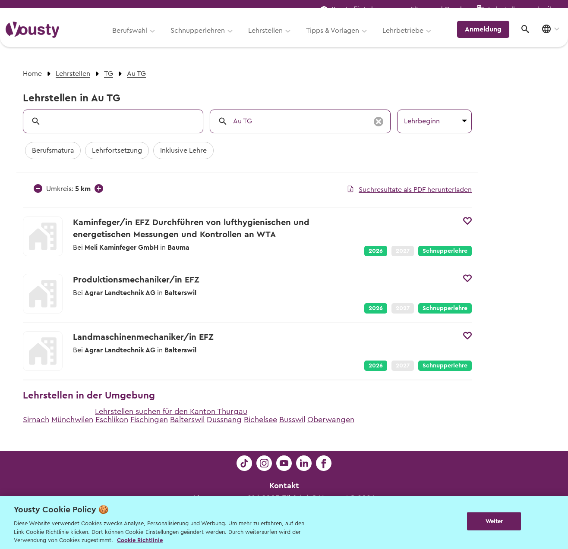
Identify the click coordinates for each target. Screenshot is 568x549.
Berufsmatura (53, 150)
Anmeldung (487, 36)
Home (32, 73)
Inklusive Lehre (183, 150)
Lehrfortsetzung (117, 150)
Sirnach (36, 420)
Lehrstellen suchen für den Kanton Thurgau (171, 411)
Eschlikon (111, 420)
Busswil (292, 420)
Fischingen (149, 420)
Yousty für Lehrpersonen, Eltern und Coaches (401, 9)
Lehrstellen (270, 37)
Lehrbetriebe (407, 37)
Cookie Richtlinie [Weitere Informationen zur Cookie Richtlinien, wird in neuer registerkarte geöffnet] (140, 540)
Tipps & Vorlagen (337, 37)
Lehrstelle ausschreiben (525, 9)
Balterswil (187, 420)
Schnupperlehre (445, 251)
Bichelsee (260, 420)
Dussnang (224, 420)
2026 (376, 251)
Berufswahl (134, 37)
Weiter (494, 521)
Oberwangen (330, 420)
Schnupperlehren (202, 37)
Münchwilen (72, 420)
